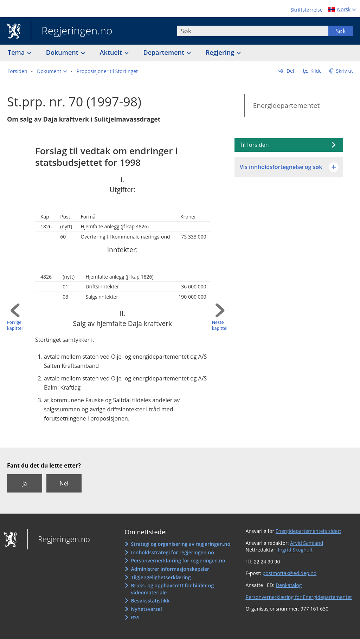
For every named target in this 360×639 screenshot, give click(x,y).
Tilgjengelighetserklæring (161, 577)
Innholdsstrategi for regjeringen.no (172, 552)
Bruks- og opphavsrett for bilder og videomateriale (172, 589)
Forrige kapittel (14, 325)
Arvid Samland (306, 543)
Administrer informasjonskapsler (170, 569)
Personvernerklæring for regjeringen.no (178, 560)
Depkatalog (289, 585)
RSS (135, 617)
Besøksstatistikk (150, 600)
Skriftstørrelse (306, 9)
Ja (24, 483)
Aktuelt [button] (112, 52)
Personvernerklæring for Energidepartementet (298, 597)
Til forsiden (254, 145)
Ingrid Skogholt (295, 549)
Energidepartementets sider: (308, 531)
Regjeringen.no (71, 31)
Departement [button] (164, 52)
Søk (340, 31)
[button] (52, 71)
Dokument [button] (63, 52)
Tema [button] (17, 52)
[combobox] (252, 31)
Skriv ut (344, 70)
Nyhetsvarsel (146, 609)
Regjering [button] (221, 52)
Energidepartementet (286, 105)
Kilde (315, 70)
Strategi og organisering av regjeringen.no (180, 544)
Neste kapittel (219, 325)
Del (289, 70)
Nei (63, 483)
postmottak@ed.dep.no (289, 573)
